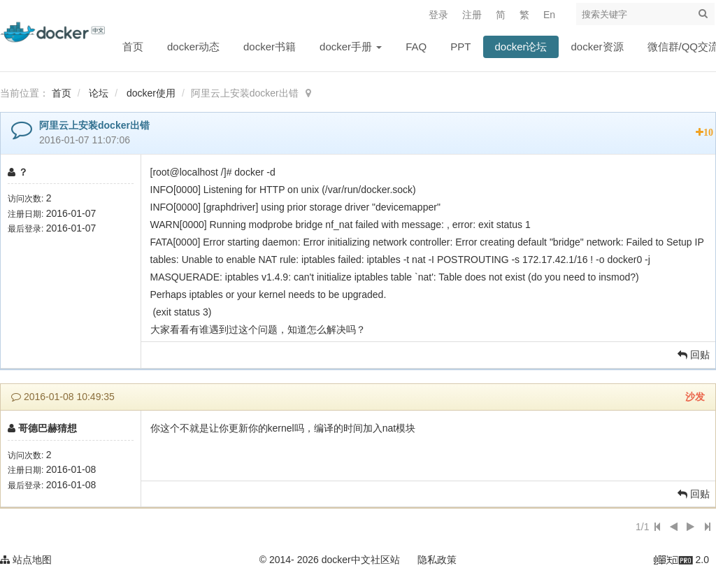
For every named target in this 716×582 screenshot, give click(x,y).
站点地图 (26, 559)
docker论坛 (520, 46)
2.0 (681, 561)
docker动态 (193, 46)
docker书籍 (269, 46)
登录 (438, 14)
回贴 (694, 354)
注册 (472, 14)
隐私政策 (437, 559)
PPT (460, 46)
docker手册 (351, 46)
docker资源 (597, 46)
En (549, 14)
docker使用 (151, 93)
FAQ (416, 46)
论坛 (98, 93)
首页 (132, 46)
